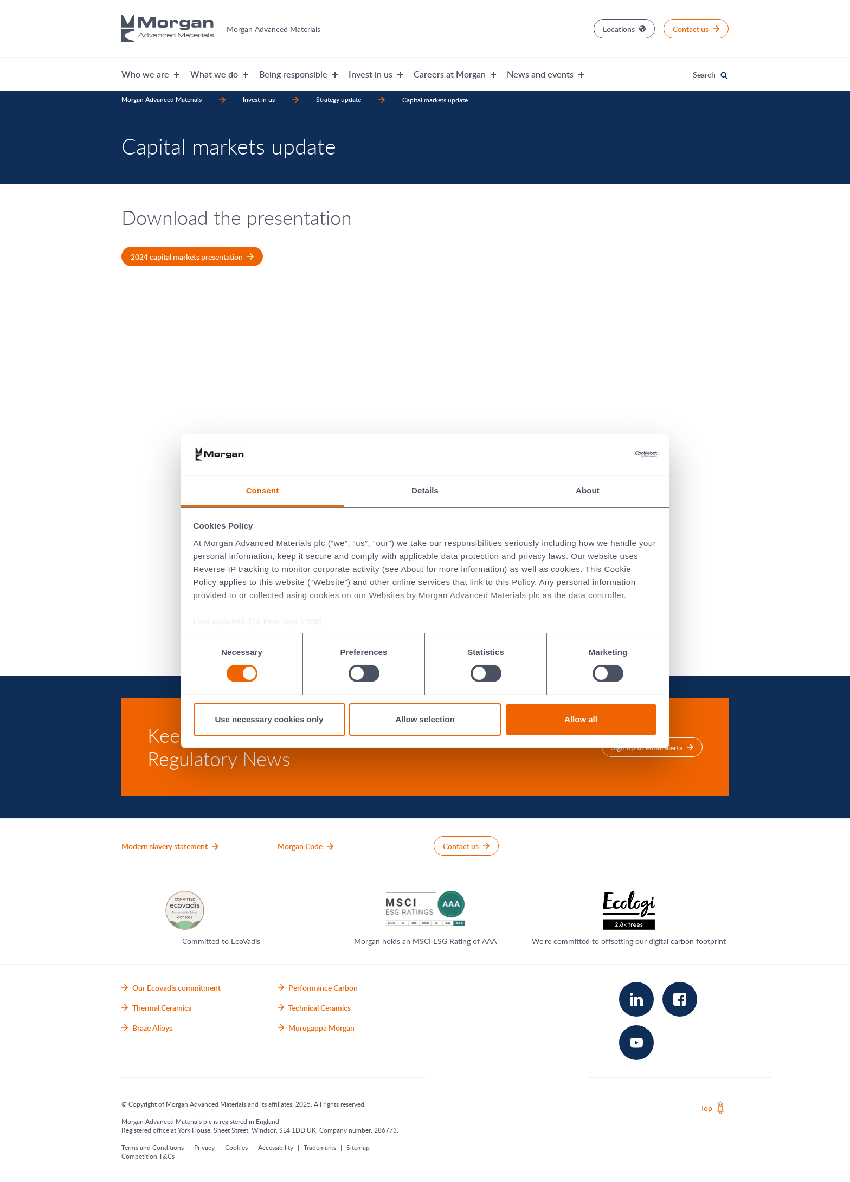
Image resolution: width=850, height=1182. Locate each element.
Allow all (580, 719)
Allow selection (424, 719)
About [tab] (588, 490)
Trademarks (320, 1147)
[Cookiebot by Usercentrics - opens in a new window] (609, 454)
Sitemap (358, 1147)
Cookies (236, 1147)
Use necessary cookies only (269, 719)
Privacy (204, 1147)
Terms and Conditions (152, 1147)
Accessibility (275, 1147)
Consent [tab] (262, 490)
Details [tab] (425, 490)
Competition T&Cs (148, 1156)
